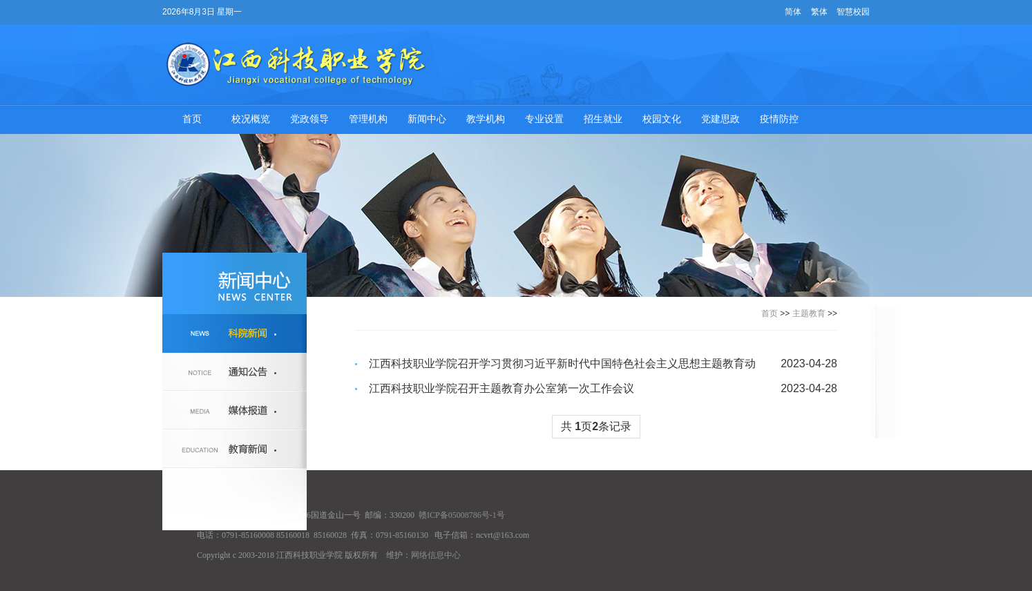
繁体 (819, 12)
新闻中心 (427, 118)
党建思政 (720, 118)
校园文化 (661, 118)
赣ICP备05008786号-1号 (462, 515)
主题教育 (808, 313)
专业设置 (544, 118)
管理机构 (368, 118)
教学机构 (485, 118)
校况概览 (250, 118)
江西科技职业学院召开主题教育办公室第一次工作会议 (501, 388)
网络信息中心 (436, 555)
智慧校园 (853, 12)
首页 (192, 118)
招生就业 (603, 118)
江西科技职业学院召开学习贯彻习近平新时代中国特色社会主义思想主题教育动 (562, 363)
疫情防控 (779, 118)
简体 (793, 12)
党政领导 (309, 118)
